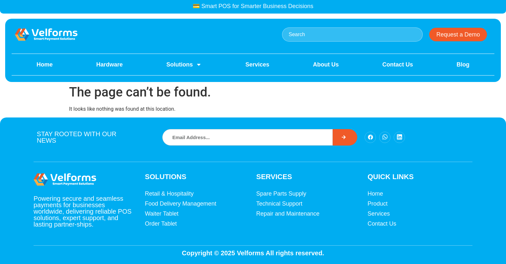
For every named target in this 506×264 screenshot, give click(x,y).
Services (257, 64)
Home (44, 64)
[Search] (345, 137)
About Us (326, 64)
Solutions (184, 64)
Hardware (109, 64)
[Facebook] (370, 137)
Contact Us (397, 64)
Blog (463, 64)
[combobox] (352, 34)
